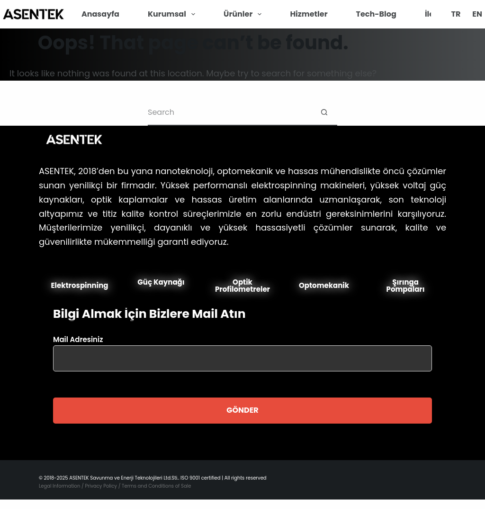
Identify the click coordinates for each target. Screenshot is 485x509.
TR (455, 14)
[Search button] (324, 113)
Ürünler (244, 14)
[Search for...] (229, 113)
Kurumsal (173, 14)
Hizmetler (308, 14)
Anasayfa (100, 14)
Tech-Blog (376, 14)
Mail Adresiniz (242, 348)
